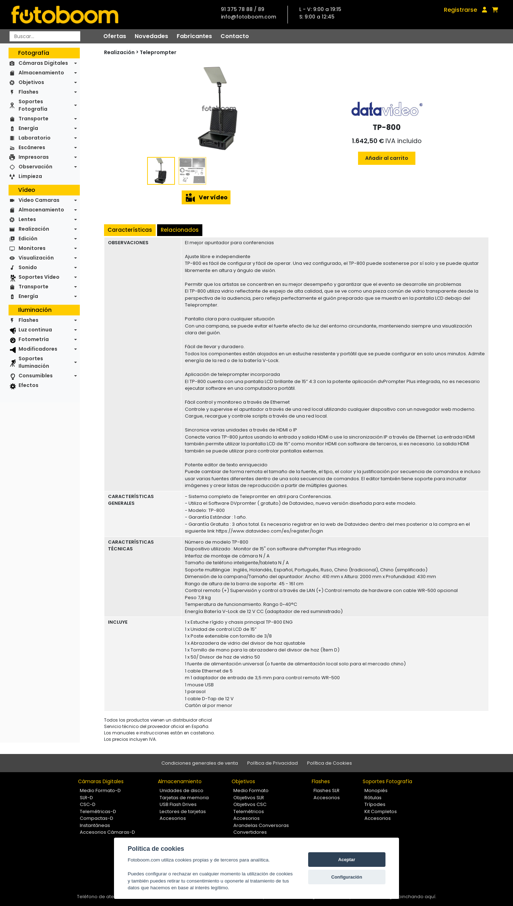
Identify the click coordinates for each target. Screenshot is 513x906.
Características (130, 230)
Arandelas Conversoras (261, 825)
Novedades (151, 36)
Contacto (235, 36)
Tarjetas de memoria (184, 797)
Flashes (28, 91)
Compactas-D (96, 818)
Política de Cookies (329, 763)
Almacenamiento (41, 72)
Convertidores (250, 832)
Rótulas (373, 797)
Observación (35, 166)
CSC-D (87, 804)
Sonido (28, 267)
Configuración (346, 877)
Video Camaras (39, 200)
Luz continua (35, 329)
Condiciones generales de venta (199, 763)
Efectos (28, 385)
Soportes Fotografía (33, 105)
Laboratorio (35, 137)
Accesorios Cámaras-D (107, 832)
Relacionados (180, 230)
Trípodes (374, 804)
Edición (28, 238)
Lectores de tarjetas (183, 811)
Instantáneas (95, 825)
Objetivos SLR (248, 797)
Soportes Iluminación (34, 362)
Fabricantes (194, 36)
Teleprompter (158, 52)
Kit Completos (380, 811)
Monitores (32, 248)
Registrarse (460, 10)
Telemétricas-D (98, 811)
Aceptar (346, 859)
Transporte (33, 118)
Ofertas (114, 36)
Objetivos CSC (249, 804)
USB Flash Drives (178, 804)
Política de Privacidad (272, 763)
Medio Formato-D (100, 790)
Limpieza (30, 176)
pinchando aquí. (417, 896)
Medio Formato (251, 790)
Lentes (27, 219)
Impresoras (34, 157)
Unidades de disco (181, 790)
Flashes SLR (327, 790)
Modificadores (38, 348)
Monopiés (376, 790)
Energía (28, 128)
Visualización (36, 257)
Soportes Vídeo (39, 277)
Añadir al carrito (386, 158)
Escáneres (32, 147)
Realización (34, 228)
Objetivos (31, 82)
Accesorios (173, 818)
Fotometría (34, 339)
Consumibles (36, 375)
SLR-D (86, 797)
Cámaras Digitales (43, 63)
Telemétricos (248, 811)
